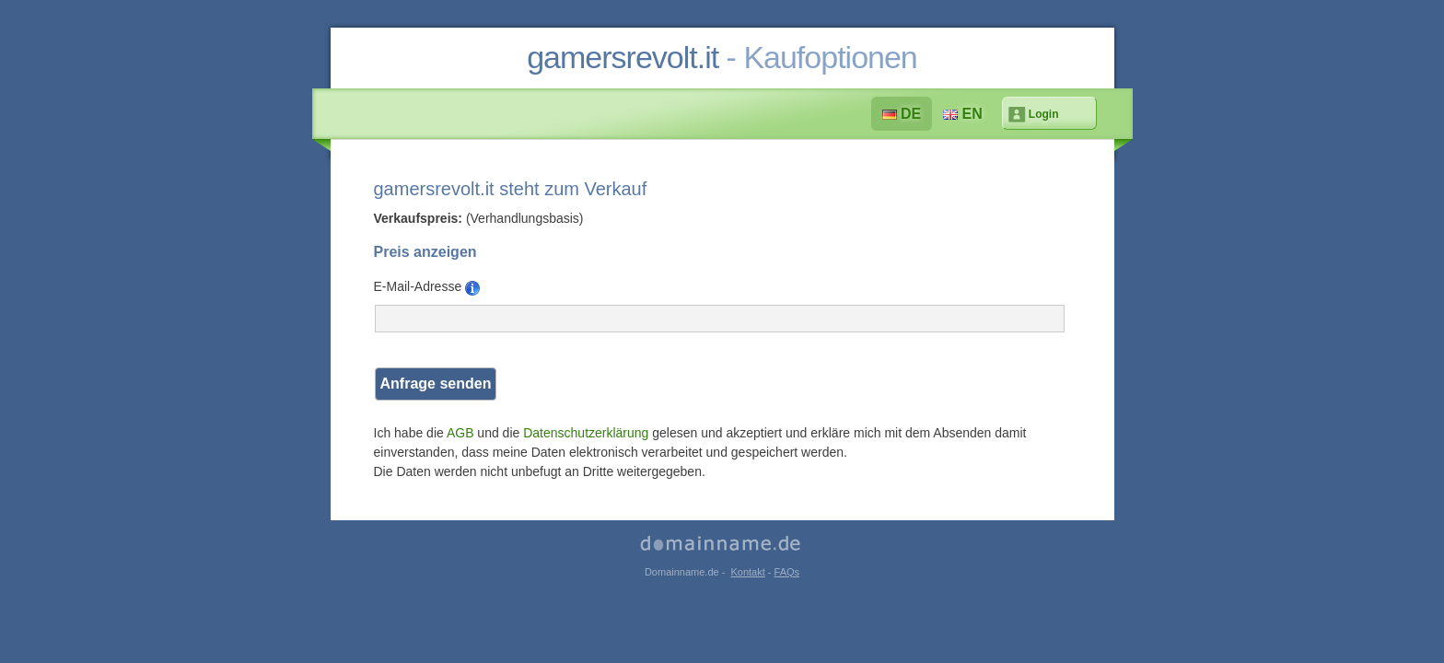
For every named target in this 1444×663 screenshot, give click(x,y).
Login (1044, 114)
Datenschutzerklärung (585, 432)
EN (963, 114)
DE (902, 114)
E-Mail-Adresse (427, 287)
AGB (460, 432)
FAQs (787, 571)
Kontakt (747, 571)
